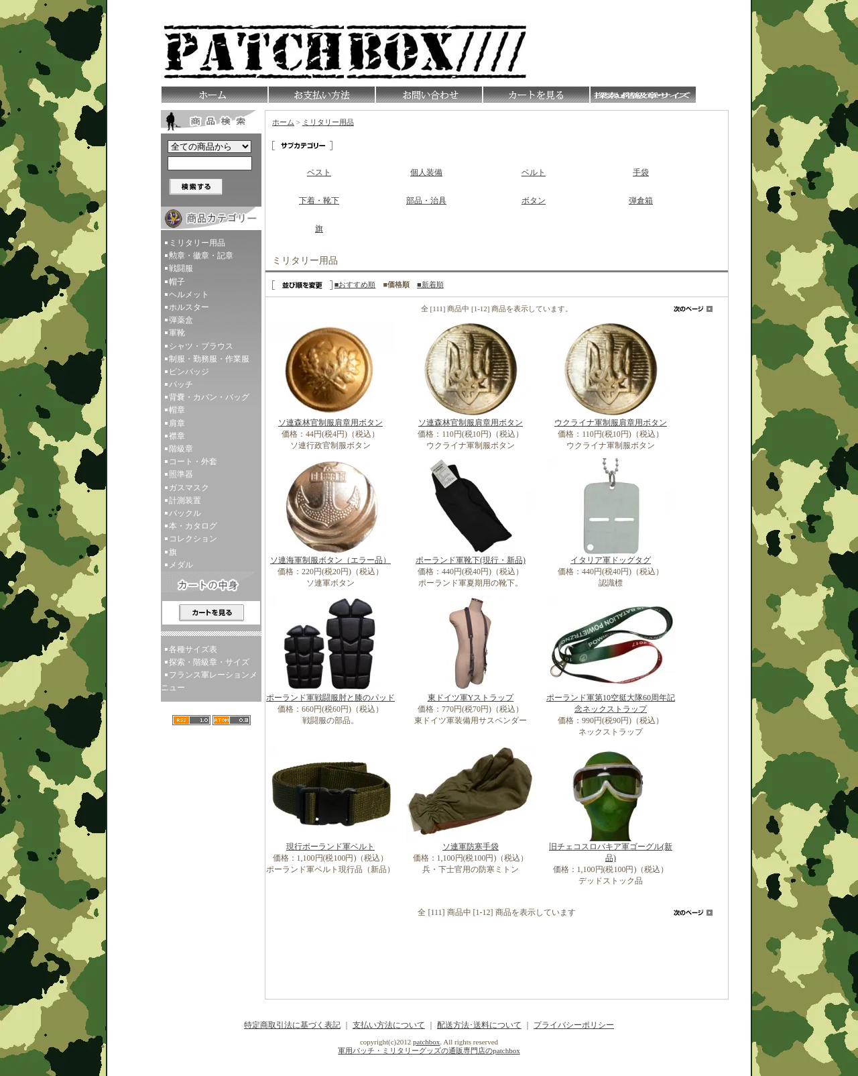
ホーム (283, 122)
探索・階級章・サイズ (209, 662)
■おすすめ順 (355, 284)
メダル (181, 565)
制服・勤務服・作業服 (209, 359)
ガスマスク (189, 487)
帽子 (177, 281)
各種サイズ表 (193, 649)
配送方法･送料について (479, 1025)
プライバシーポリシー (574, 1025)
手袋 (641, 172)
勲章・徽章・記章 (201, 255)
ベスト (319, 172)
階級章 (181, 448)
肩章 (177, 423)
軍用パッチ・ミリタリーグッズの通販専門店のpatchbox (428, 1050)
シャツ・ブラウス (201, 346)
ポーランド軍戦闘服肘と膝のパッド (330, 697)
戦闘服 (181, 268)
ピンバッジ (189, 371)
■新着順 (430, 284)
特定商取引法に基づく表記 (292, 1025)
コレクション (193, 538)
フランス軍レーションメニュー (209, 681)
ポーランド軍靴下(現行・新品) (471, 560)
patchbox (426, 1042)
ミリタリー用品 (197, 243)
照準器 (181, 474)
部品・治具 (426, 200)
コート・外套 (193, 461)
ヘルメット (189, 294)
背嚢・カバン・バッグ (209, 397)
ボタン (534, 200)
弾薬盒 (181, 320)
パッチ (181, 384)
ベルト (534, 172)
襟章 (177, 436)
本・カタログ (193, 526)
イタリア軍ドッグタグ (610, 560)
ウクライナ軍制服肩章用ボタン (610, 422)
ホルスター (189, 307)
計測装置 (185, 500)
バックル (185, 513)
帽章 (177, 410)
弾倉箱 (641, 200)
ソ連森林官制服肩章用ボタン (330, 422)
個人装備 (426, 172)
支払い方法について (389, 1025)
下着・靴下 (319, 200)
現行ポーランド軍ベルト (330, 846)
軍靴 (177, 332)
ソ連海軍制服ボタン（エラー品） (330, 560)
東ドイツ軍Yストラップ (471, 697)
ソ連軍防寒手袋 (470, 846)
